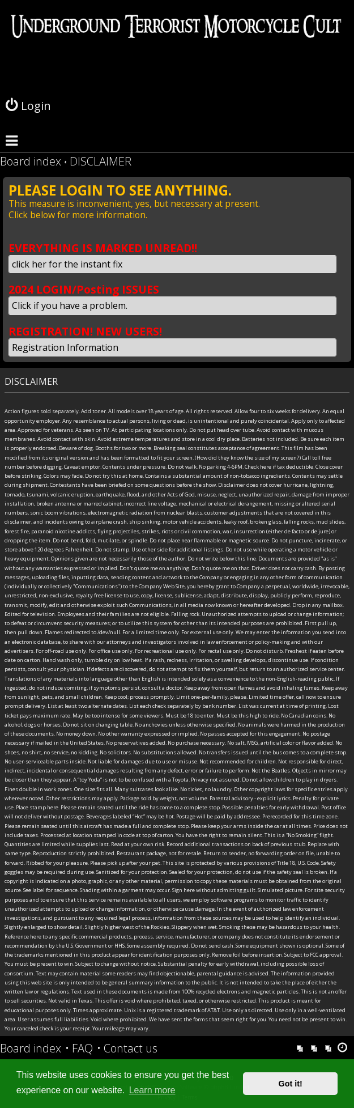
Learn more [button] (152, 1090)
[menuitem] (79, 1048)
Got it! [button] (290, 1083)
